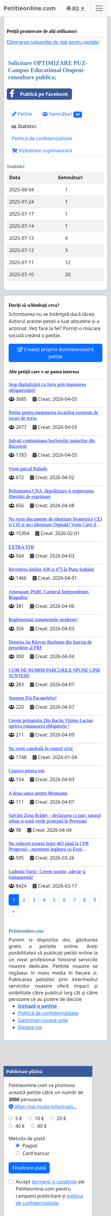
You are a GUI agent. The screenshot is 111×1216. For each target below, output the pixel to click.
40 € (20, 1126)
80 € (42, 1126)
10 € (39, 1118)
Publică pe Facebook (37, 94)
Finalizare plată (29, 1168)
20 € (61, 1118)
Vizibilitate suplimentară (42, 150)
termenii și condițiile (54, 1181)
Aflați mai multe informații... (43, 1106)
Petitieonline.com (30, 8)
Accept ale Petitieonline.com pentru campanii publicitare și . (50, 1192)
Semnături (62, 114)
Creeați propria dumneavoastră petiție (55, 353)
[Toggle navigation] (99, 8)
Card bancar (35, 1153)
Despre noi (30, 1027)
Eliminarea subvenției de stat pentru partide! (53, 42)
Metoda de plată (27, 1138)
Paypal (29, 1145)
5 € (18, 1118)
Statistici (24, 126)
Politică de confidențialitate (42, 138)
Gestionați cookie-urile (43, 1020)
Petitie (22, 114)
